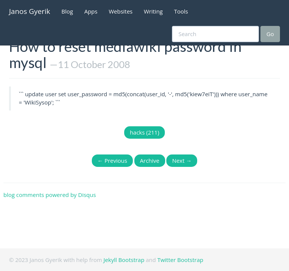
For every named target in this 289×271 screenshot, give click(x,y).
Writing (153, 11)
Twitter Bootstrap (180, 259)
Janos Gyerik (29, 11)
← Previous (112, 160)
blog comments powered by (49, 194)
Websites (120, 11)
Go (270, 34)
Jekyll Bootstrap (123, 259)
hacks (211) (144, 132)
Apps (90, 11)
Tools (181, 11)
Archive (150, 160)
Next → (182, 160)
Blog (67, 11)
